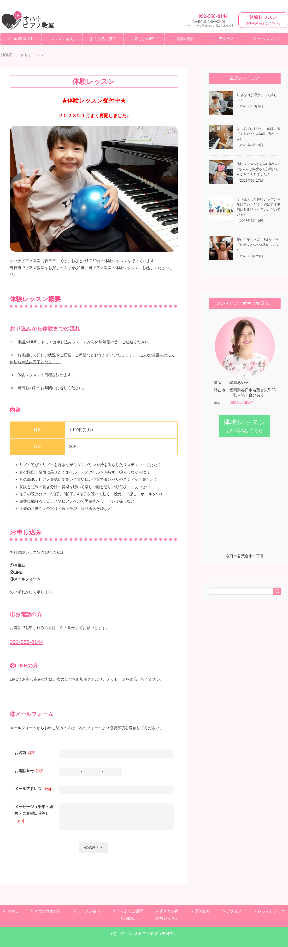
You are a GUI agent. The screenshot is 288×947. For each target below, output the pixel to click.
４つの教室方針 (20, 39)
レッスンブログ (271, 911)
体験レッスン (167, 918)
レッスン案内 (61, 39)
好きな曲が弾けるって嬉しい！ (257, 97)
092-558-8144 (26, 642)
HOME (12, 911)
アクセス (226, 39)
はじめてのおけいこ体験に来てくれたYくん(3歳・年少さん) (258, 134)
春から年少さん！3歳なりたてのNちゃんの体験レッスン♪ (258, 245)
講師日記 (132, 918)
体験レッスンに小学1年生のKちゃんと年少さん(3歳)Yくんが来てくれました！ (258, 169)
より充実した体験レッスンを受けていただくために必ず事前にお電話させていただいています (258, 206)
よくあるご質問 (103, 39)
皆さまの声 (144, 39)
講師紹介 (185, 39)
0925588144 (213, 15)
